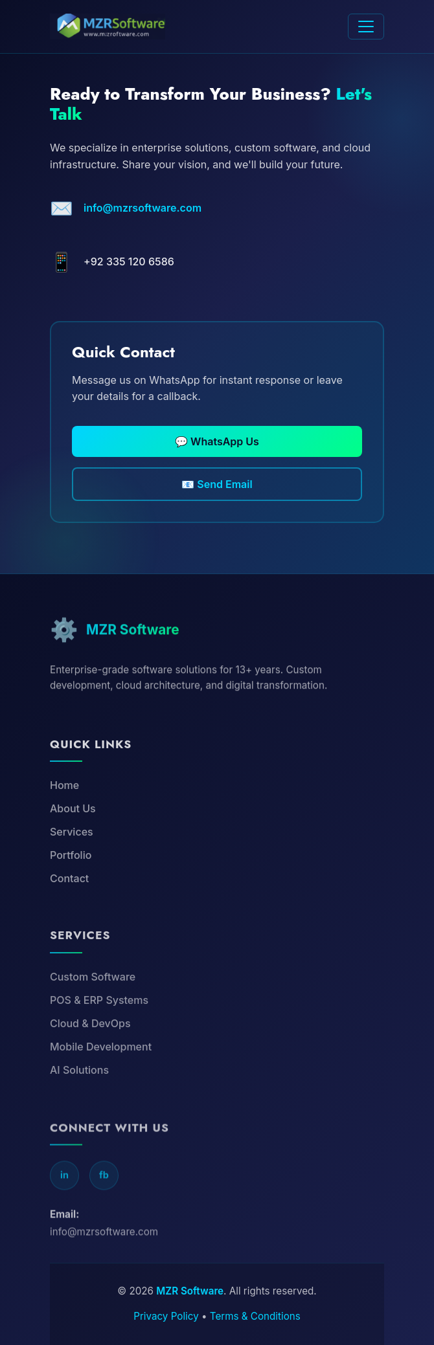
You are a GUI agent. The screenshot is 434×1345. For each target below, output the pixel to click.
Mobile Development (101, 1076)
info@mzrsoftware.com (142, 207)
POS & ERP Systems (99, 1029)
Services (71, 856)
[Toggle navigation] (366, 26)
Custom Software (92, 1006)
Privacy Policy (165, 1316)
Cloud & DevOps (90, 1053)
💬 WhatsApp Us (217, 441)
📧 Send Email (216, 484)
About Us (73, 833)
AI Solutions (79, 1099)
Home (64, 810)
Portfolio (70, 880)
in (64, 1209)
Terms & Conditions (255, 1316)
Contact (69, 903)
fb (104, 1209)
